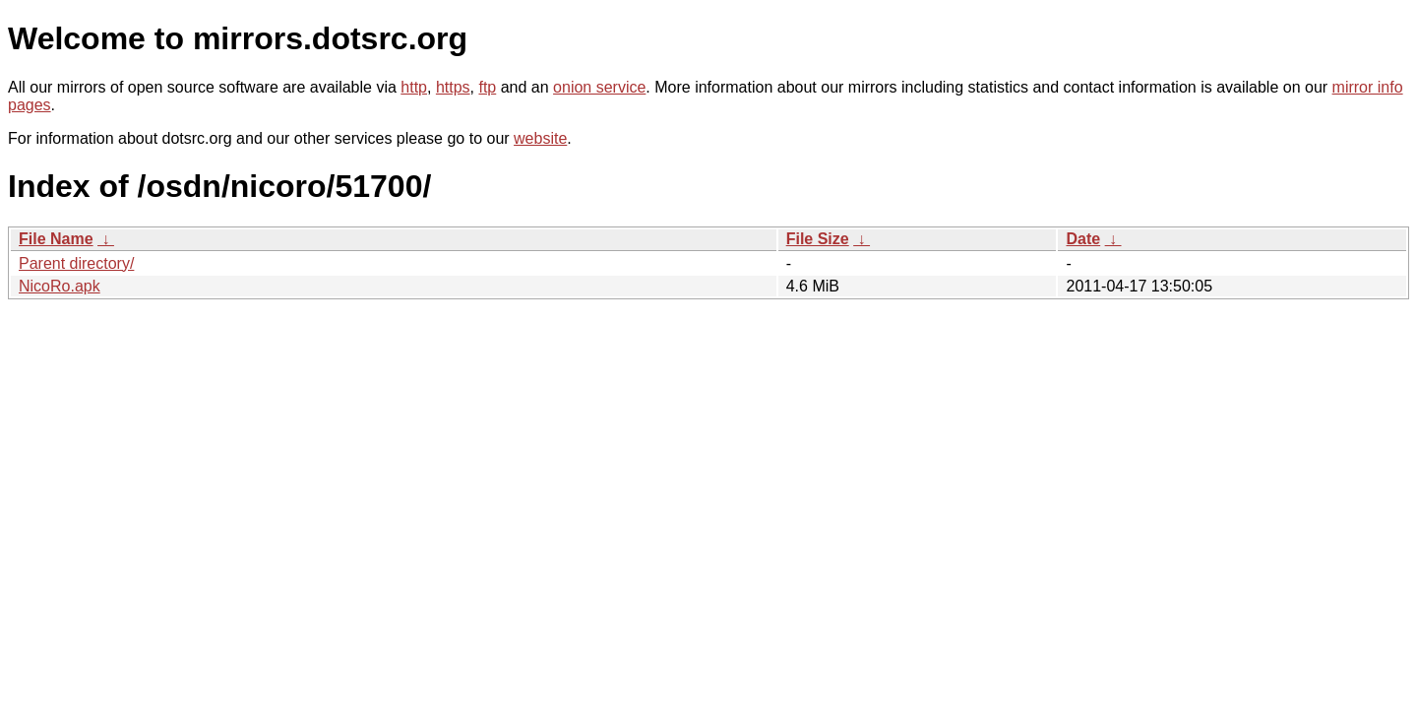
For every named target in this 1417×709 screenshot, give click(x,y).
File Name (56, 238)
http (413, 87)
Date (1083, 238)
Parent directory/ (76, 263)
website (540, 138)
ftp (487, 87)
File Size (817, 238)
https (453, 87)
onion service (599, 87)
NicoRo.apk (59, 286)
